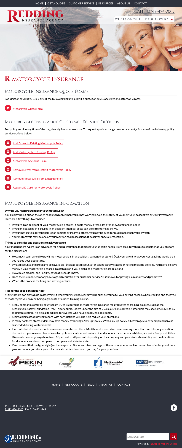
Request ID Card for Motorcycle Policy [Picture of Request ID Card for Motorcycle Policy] (36, 187)
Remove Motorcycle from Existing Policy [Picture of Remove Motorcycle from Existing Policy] (38, 178)
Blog (91, 384)
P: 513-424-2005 (14, 409)
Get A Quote (73, 384)
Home (56, 384)
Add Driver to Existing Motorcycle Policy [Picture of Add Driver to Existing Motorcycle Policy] (38, 143)
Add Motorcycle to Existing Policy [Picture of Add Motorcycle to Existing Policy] (34, 152)
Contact (123, 384)
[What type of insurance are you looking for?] (144, 19)
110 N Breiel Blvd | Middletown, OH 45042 (30, 406)
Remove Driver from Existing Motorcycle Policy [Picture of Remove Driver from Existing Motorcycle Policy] (42, 169)
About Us (106, 384)
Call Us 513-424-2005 (154, 11)
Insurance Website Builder (163, 443)
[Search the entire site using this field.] (148, 436)
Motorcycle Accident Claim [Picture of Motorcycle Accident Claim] (30, 160)
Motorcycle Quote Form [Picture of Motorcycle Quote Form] (28, 108)
